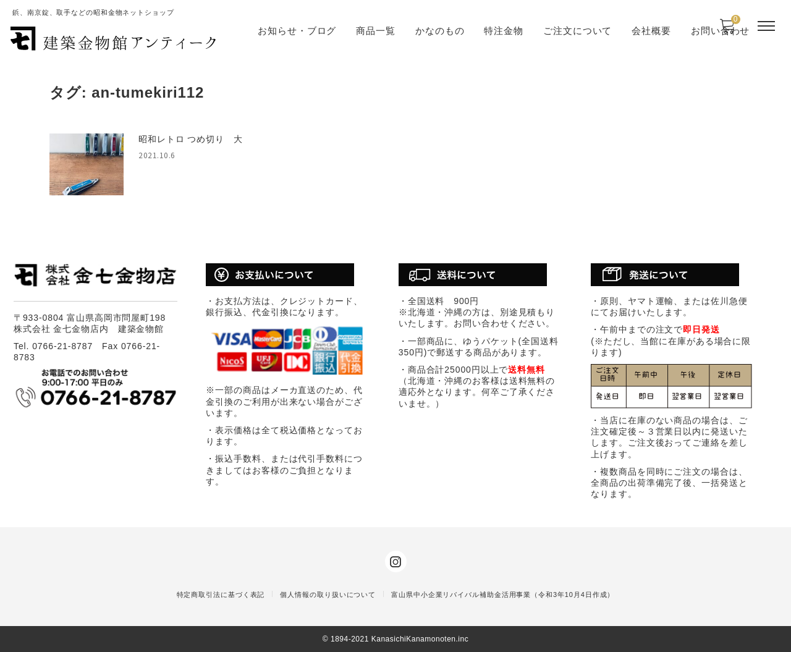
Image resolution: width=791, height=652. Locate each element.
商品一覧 (376, 30)
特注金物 (503, 30)
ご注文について (577, 30)
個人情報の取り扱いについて (328, 594)
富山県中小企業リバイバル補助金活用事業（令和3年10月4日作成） (502, 594)
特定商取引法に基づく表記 (221, 594)
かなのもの (440, 30)
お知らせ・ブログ (297, 30)
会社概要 (651, 30)
